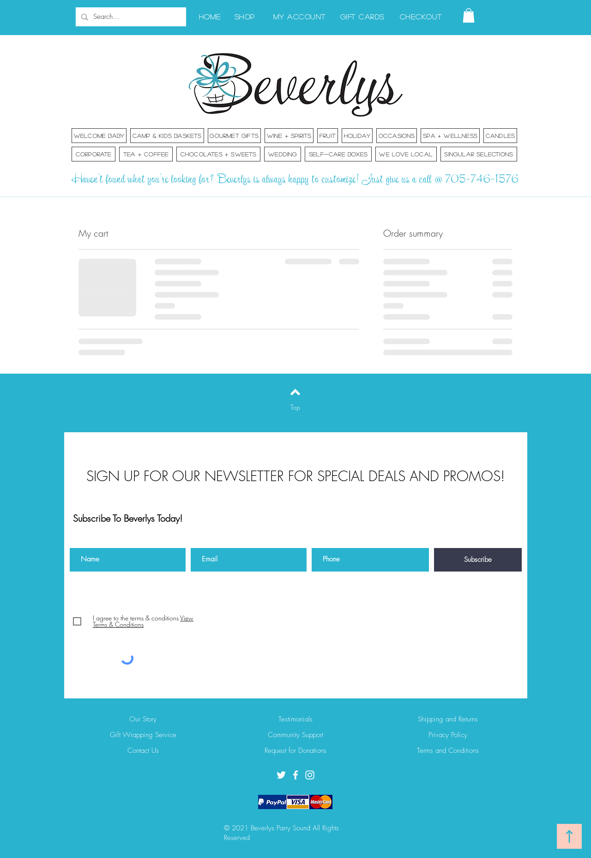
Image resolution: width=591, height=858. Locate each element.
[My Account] (300, 16)
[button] (469, 15)
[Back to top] (295, 392)
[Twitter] (281, 775)
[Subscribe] (478, 560)
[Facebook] (295, 775)
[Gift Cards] (363, 16)
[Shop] (245, 16)
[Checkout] (421, 16)
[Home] (210, 16)
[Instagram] (310, 775)
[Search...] (130, 16)
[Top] (295, 407)
